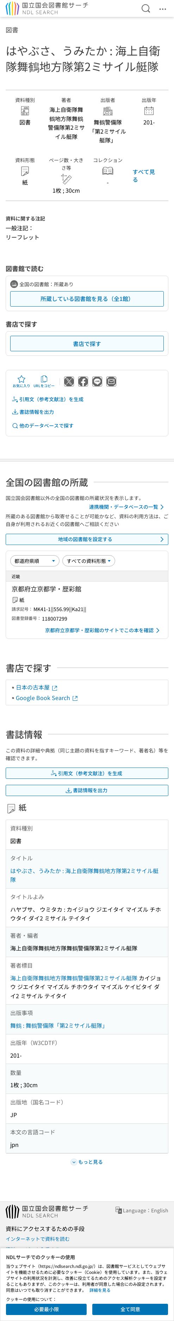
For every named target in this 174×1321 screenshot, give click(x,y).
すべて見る (143, 175)
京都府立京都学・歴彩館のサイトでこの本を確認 (103, 630)
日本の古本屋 (37, 687)
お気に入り (21, 381)
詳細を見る (100, 1290)
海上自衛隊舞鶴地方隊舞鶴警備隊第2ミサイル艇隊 (73, 978)
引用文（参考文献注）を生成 (47, 399)
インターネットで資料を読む (38, 1238)
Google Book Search (47, 697)
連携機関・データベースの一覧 (127, 507)
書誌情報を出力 (33, 412)
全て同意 (130, 1309)
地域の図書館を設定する (112, 539)
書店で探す (87, 343)
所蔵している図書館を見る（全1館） (87, 298)
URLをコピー (44, 381)
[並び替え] (35, 560)
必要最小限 (46, 1309)
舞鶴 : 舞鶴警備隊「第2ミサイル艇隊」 (59, 1025)
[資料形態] (88, 560)
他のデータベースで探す (43, 425)
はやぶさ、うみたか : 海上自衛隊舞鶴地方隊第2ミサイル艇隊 (84, 875)
